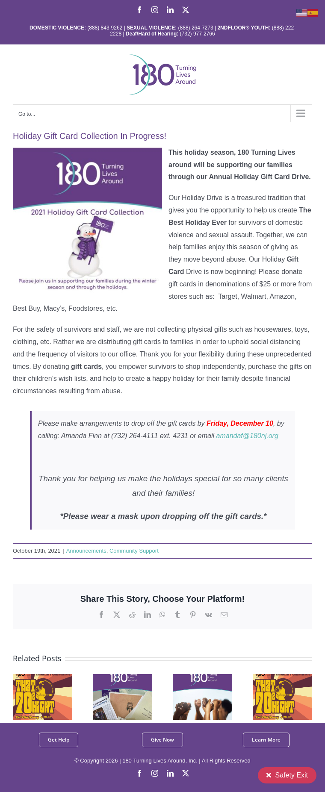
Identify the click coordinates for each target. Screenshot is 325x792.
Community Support (134, 551)
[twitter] (185, 773)
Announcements (86, 551)
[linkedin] (170, 773)
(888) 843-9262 (104, 28)
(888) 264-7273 (195, 28)
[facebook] (139, 773)
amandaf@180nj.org (247, 435)
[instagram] (154, 773)
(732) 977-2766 (197, 34)
